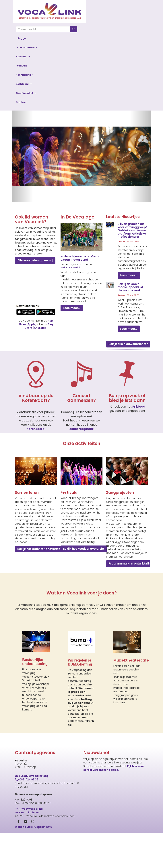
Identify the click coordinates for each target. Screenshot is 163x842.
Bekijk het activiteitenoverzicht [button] (40, 549)
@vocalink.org (31, 776)
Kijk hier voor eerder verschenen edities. (113, 768)
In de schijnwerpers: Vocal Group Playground (80, 258)
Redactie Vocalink (71, 267)
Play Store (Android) (39, 326)
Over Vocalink (26, 93)
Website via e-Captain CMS (33, 827)
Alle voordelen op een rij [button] (35, 260)
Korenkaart (35, 429)
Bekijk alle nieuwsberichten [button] (128, 344)
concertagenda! (81, 429)
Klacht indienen (27, 812)
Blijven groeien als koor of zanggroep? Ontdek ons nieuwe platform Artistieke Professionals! (133, 230)
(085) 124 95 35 (26, 779)
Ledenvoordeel (26, 47)
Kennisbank (24, 75)
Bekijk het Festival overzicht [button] (83, 549)
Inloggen (21, 38)
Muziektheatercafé (131, 660)
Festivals (21, 65)
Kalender (23, 56)
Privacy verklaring (29, 809)
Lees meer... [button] (71, 308)
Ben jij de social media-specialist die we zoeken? (130, 287)
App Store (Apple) (35, 322)
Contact (21, 102)
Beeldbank (24, 84)
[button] (22, 156)
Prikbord (138, 406)
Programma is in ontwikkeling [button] (130, 563)
